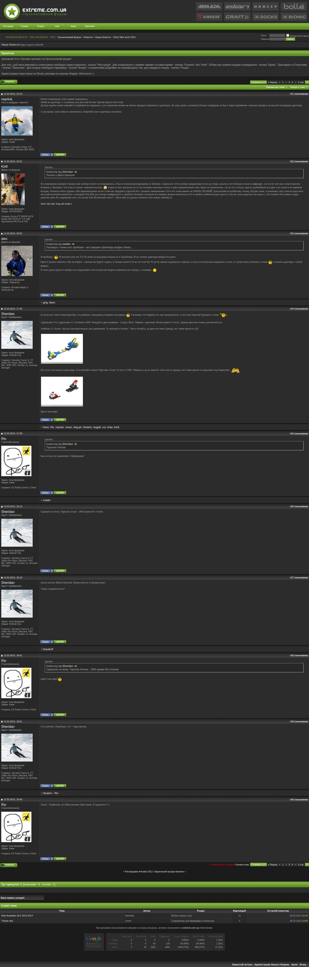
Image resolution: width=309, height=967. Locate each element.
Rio (52, 427)
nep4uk (6, 99)
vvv (104, 427)
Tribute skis (7, 921)
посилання (301, 94)
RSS (52, 37)
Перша (272, 82)
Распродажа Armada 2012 (139, 871)
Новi (246, 864)
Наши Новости (103, 37)
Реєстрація (8, 26)
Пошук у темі (297, 87)
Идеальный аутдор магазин (169, 871)
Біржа (73, 26)
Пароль (265, 39)
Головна (24, 26)
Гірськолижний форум (69, 37)
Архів (294, 964)
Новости (88, 37)
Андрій (97, 427)
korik (116, 427)
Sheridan (8, 314)
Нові (57, 26)
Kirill (4, 166)
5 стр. (301, 82)
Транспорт (90, 26)
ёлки (110, 427)
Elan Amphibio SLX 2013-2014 (17, 915)
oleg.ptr (77, 427)
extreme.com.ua (191, 927)
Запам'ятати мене (297, 36)
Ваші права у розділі (12, 897)
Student (87, 427)
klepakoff (48, 649)
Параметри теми (275, 87)
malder (47, 500)
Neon (52, 302)
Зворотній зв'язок (242, 964)
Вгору (303, 964)
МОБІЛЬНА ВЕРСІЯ (16, 37)
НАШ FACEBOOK (39, 37)
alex (4, 238)
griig (45, 302)
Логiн (263, 35)
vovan (68, 427)
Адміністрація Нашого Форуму (271, 964)
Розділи (40, 26)
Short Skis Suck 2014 (124, 37)
